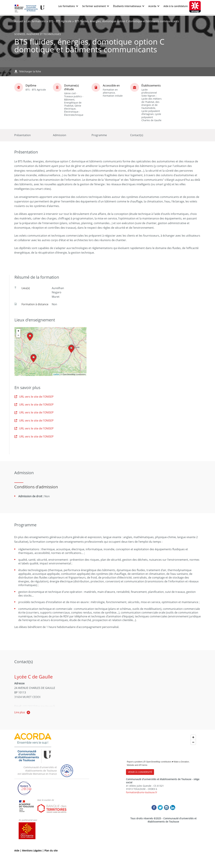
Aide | (18, 850)
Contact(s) (136, 135)
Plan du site (51, 850)
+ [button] (18, 331)
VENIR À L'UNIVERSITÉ (140, 772)
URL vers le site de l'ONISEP (34, 396)
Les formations (66, 6)
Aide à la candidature (175, 6)
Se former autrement (94, 6)
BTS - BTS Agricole (60, 21)
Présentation (22, 135)
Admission (59, 135)
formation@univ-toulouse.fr (141, 792)
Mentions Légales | (33, 850)
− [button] (18, 335)
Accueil (18, 21)
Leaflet (56, 374)
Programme (99, 135)
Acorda (152, 6)
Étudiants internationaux (127, 6)
